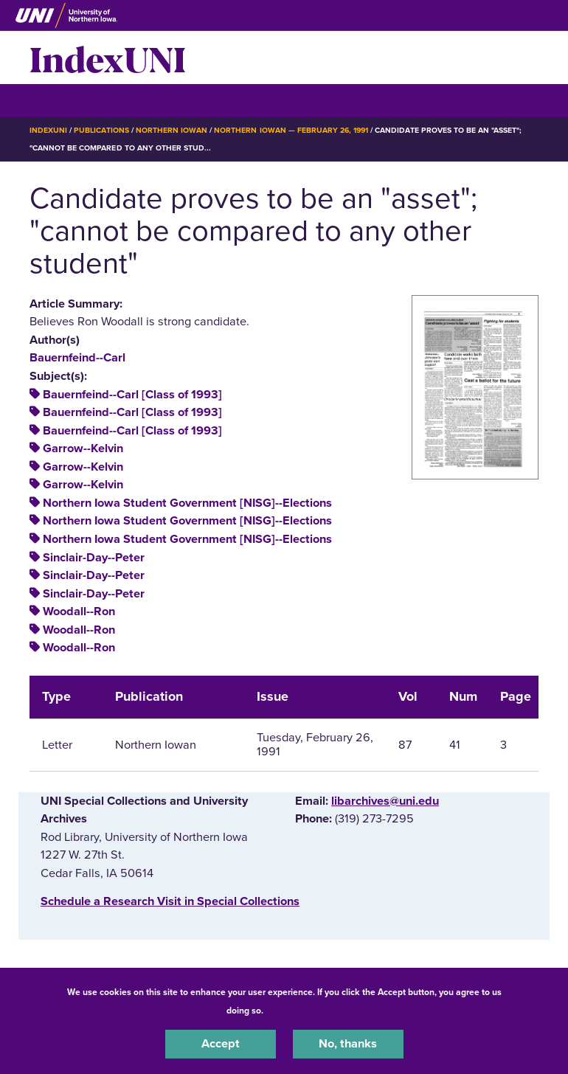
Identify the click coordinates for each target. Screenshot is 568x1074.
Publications (101, 130)
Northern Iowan (171, 130)
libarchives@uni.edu (385, 801)
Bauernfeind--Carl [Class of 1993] (132, 394)
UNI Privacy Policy (305, 1010)
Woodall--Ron (79, 611)
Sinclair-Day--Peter (94, 557)
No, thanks (348, 1043)
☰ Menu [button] (56, 99)
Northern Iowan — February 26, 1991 (291, 130)
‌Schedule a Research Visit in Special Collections (170, 901)
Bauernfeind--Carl (77, 357)
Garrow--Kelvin (83, 448)
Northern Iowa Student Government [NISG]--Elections (187, 503)
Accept (220, 1043)
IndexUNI (108, 57)
